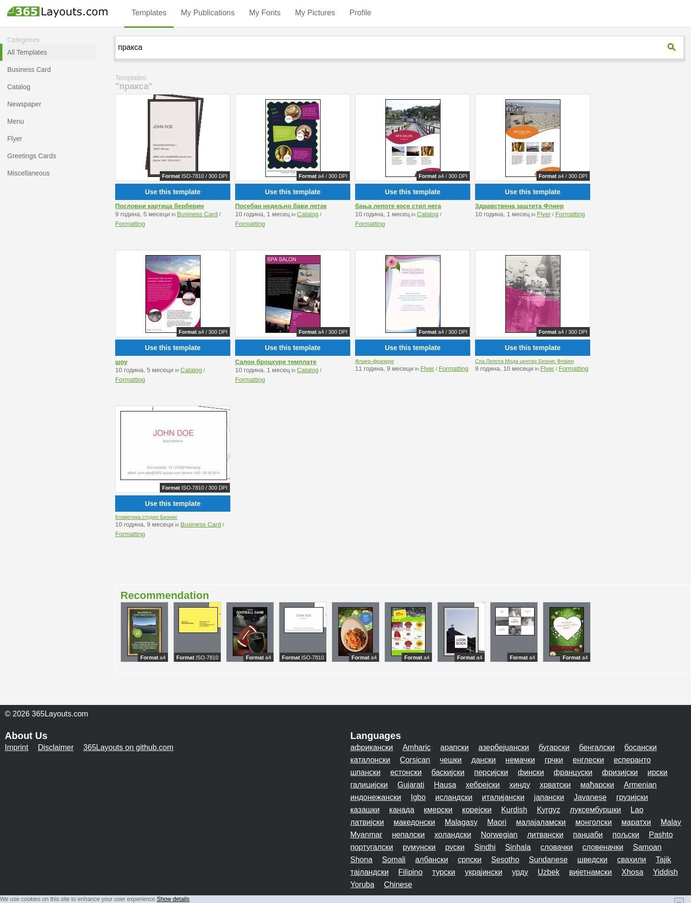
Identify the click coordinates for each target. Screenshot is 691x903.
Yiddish (665, 872)
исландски (453, 797)
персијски (491, 772)
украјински (483, 872)
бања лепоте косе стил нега (398, 206)
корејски (476, 810)
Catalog (308, 214)
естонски (406, 772)
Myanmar (366, 835)
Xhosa (632, 872)
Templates (149, 13)
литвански (545, 835)
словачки (556, 847)
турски (443, 872)
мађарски (598, 785)
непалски (408, 835)
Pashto (661, 835)
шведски (592, 860)
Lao (637, 810)
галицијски (369, 785)
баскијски (448, 772)
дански (483, 760)
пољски (625, 835)
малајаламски (541, 822)
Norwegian (499, 835)
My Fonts (265, 13)
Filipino (410, 872)
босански (640, 747)
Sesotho (505, 860)
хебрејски (483, 785)
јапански (549, 797)
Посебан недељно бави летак (281, 206)
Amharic (417, 747)
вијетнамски (590, 872)
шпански (365, 772)
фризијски (620, 772)
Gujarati (410, 785)
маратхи (636, 822)
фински (531, 772)
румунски (419, 847)
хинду (520, 785)
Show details (173, 899)
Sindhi (484, 847)
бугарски (554, 747)
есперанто (632, 760)
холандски (452, 835)
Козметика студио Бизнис (146, 517)
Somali (393, 860)
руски (455, 847)
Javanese (590, 797)
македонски (414, 822)
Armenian (640, 785)
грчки (554, 760)
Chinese (398, 884)
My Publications (208, 13)
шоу (121, 361)
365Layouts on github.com (128, 747)
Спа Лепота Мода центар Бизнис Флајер (524, 361)
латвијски (367, 822)
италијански (503, 797)
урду (520, 872)
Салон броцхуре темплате (275, 361)
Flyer (544, 214)
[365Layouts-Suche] (672, 47)
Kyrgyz (548, 810)
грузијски (632, 797)
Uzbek (549, 872)
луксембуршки (595, 810)
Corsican (415, 760)
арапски (455, 747)
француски (573, 772)
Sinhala (518, 847)
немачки (520, 760)
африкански (371, 747)
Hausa (445, 785)
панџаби (588, 835)
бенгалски (597, 747)
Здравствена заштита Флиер (519, 206)
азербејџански (503, 747)
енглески (588, 760)
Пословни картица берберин (159, 206)
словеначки (603, 847)
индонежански (375, 797)
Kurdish (514, 810)
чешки (451, 760)
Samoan (647, 847)
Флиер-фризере (374, 361)
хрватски (555, 785)
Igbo (418, 797)
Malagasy (461, 822)
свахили (631, 860)
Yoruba (362, 884)
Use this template (173, 192)
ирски (657, 772)
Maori (496, 822)
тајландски (369, 872)
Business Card (197, 214)
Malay (671, 822)
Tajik (663, 860)
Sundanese (548, 860)
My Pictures (315, 13)
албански (431, 860)
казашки (365, 810)
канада (401, 810)
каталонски (370, 760)
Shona (361, 860)
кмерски (438, 810)
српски (470, 860)
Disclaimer (56, 747)
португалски (371, 847)
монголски (593, 822)
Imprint (16, 747)
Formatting (130, 223)
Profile (360, 13)
